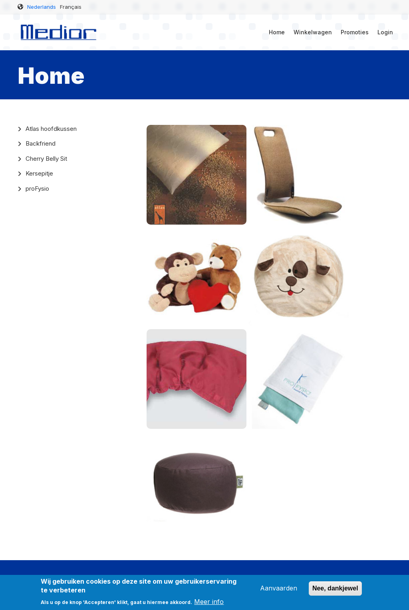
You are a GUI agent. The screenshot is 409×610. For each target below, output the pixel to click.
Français (70, 7)
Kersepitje (39, 173)
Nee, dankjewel (335, 591)
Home (277, 32)
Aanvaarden (278, 591)
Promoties (355, 32)
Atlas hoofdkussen (51, 128)
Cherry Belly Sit (46, 158)
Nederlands (41, 7)
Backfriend (41, 143)
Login (385, 32)
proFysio (37, 188)
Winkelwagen (313, 32)
